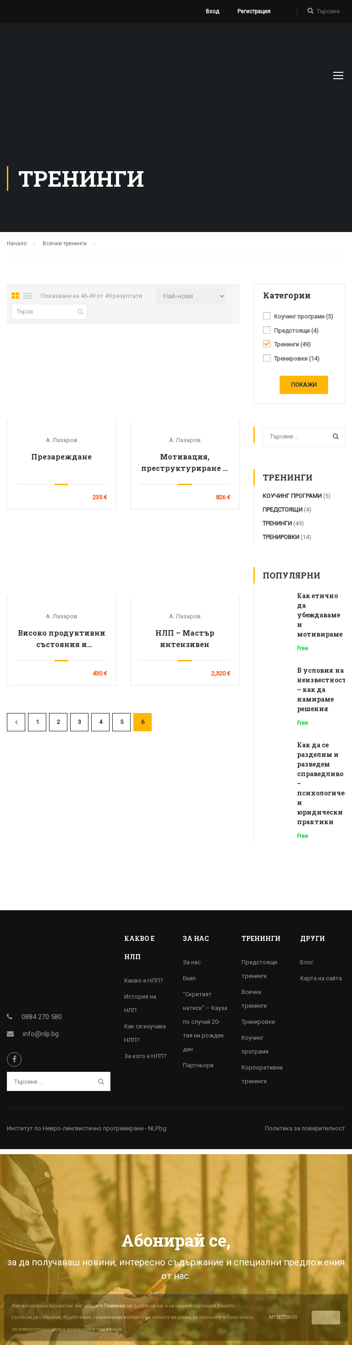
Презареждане (61, 461)
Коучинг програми (303, 321)
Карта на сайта (321, 982)
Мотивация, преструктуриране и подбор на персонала (184, 467)
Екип (189, 982)
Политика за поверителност (305, 1132)
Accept (326, 1317)
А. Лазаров (61, 444)
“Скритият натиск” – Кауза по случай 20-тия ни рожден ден (205, 1026)
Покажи (304, 389)
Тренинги (292, 349)
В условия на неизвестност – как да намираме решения (321, 694)
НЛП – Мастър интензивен (184, 643)
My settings (283, 1317)
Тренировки (296, 363)
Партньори (198, 1069)
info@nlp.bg (41, 1038)
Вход (212, 11)
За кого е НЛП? (145, 1060)
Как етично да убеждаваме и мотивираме (319, 619)
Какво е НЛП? (143, 985)
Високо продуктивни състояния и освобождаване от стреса (61, 643)
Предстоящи (296, 335)
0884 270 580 (42, 1021)
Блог (307, 966)
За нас (192, 966)
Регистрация (253, 11)
